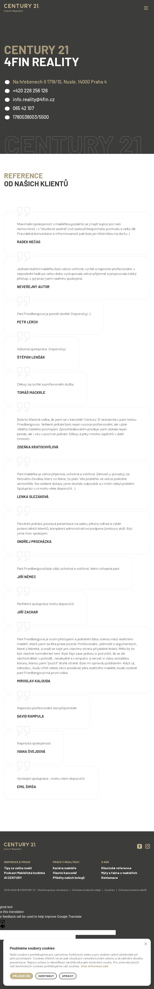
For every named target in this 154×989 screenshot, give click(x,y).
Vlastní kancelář (65, 873)
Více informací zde (94, 966)
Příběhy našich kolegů (69, 877)
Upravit (68, 976)
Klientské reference (116, 868)
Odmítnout (46, 976)
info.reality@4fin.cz (34, 99)
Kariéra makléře (64, 868)
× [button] (146, 944)
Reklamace (109, 877)
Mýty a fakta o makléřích (119, 873)
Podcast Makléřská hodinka (24, 873)
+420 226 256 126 (30, 90)
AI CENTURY (13, 877)
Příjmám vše (21, 976)
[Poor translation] (2, 924)
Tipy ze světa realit (18, 868)
